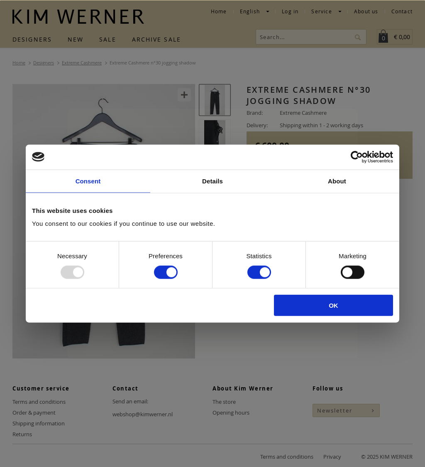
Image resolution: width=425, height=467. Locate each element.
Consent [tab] (88, 180)
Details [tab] (212, 180)
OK (333, 305)
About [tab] (337, 180)
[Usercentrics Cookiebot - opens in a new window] (356, 157)
